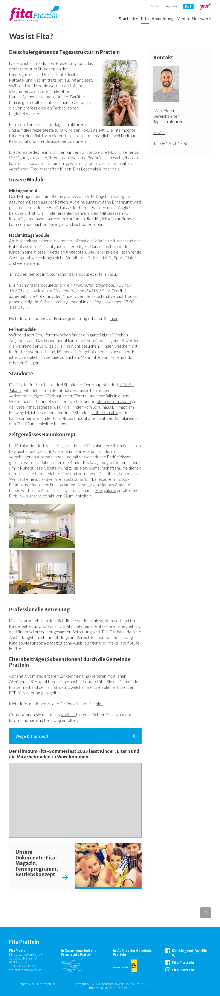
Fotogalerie (105, 490)
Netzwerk (201, 18)
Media (182, 18)
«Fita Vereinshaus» (114, 401)
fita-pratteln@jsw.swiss (25, 970)
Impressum (26, 984)
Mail (161, 132)
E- (155, 132)
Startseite (128, 18)
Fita (145, 18)
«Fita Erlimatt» (105, 412)
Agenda (171, 6)
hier (114, 318)
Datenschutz (46, 984)
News (155, 6)
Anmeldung (162, 18)
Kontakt (68, 714)
